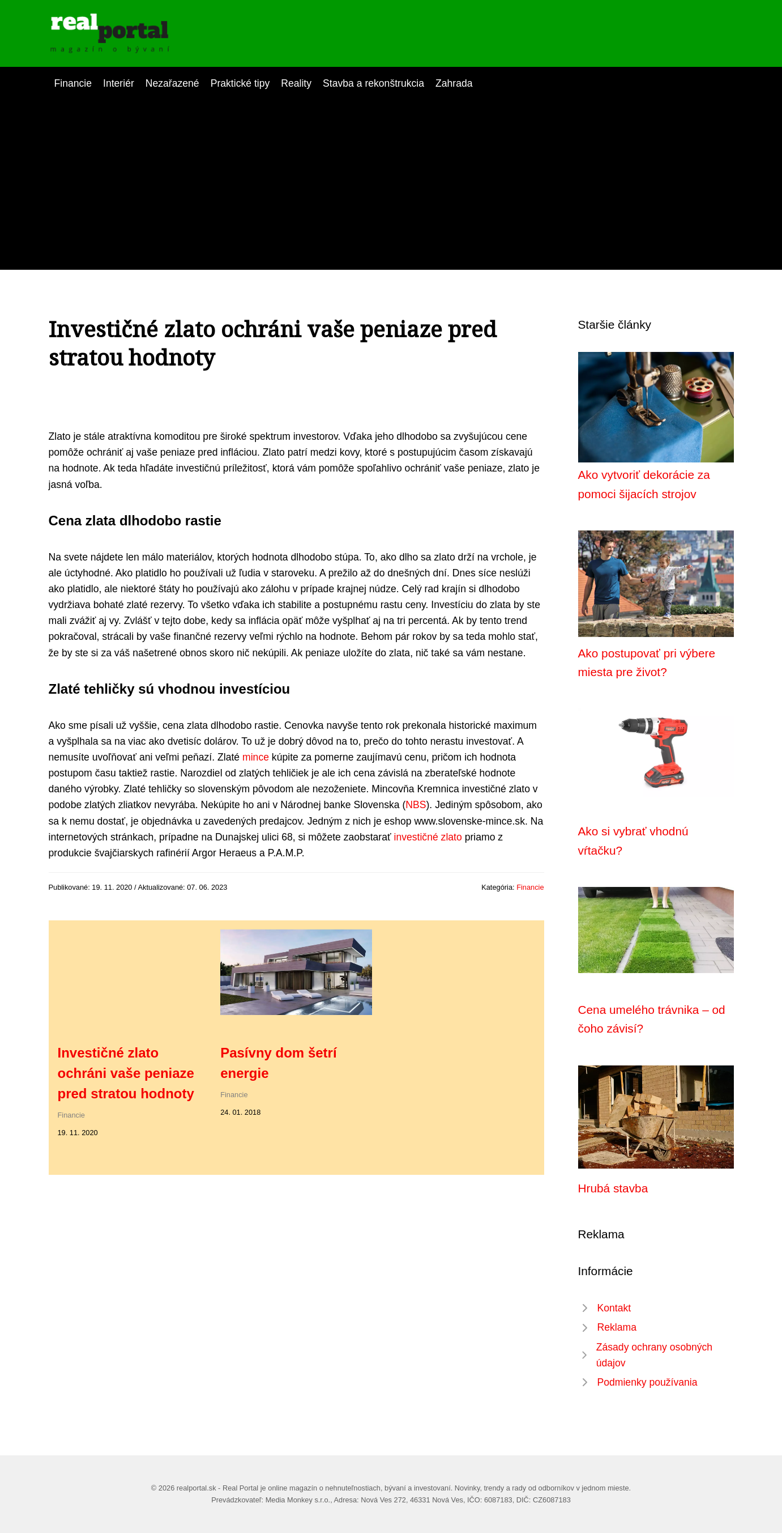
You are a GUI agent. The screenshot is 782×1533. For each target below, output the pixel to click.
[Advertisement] (391, 176)
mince (255, 757)
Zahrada (454, 83)
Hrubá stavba (613, 1188)
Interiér (118, 83)
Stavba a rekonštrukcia (373, 83)
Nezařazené (172, 83)
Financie (73, 83)
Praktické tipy (240, 83)
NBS (415, 804)
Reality (296, 83)
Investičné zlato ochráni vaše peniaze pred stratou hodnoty (126, 1073)
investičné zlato (428, 837)
